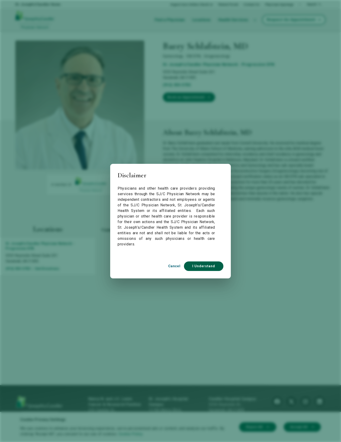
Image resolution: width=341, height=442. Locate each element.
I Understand (203, 266)
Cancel (174, 266)
